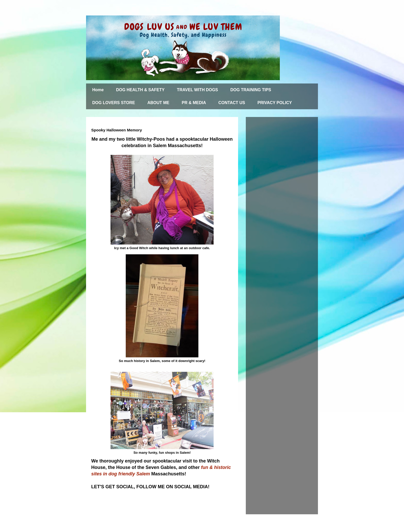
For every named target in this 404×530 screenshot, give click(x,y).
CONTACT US (231, 102)
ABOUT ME (158, 102)
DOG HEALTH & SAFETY (140, 90)
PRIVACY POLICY (274, 102)
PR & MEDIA (194, 102)
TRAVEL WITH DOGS (197, 90)
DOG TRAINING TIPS (250, 90)
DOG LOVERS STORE (113, 102)
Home (98, 90)
